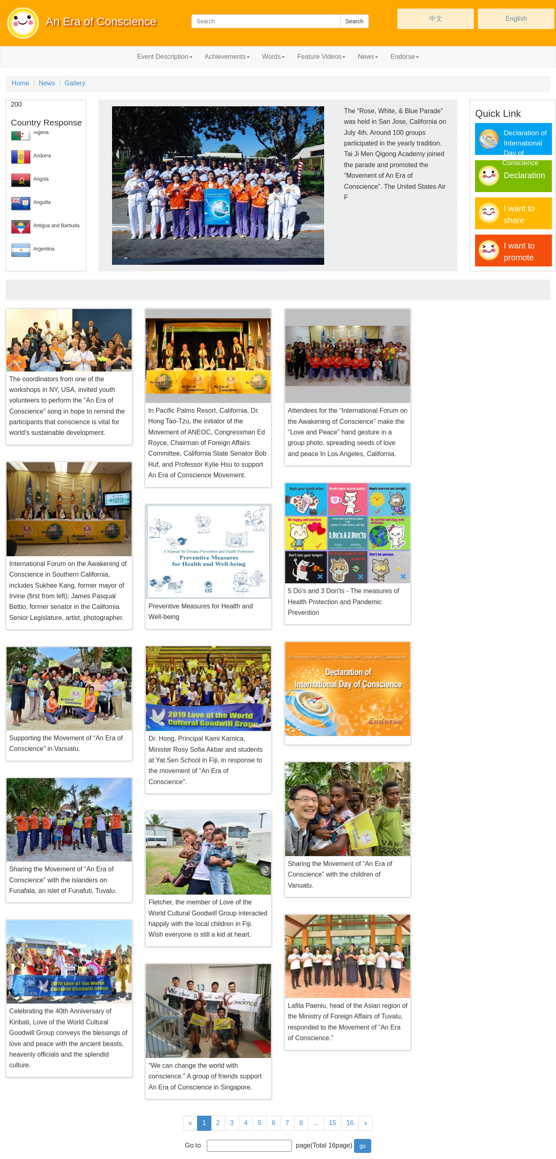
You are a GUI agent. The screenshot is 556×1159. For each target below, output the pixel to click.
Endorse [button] (404, 56)
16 (350, 1122)
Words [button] (273, 56)
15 (332, 1122)
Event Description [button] (164, 56)
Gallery (75, 83)
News (47, 83)
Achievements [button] (227, 56)
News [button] (368, 56)
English (516, 18)
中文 (435, 18)
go (362, 1146)
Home (20, 83)
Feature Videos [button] (321, 56)
